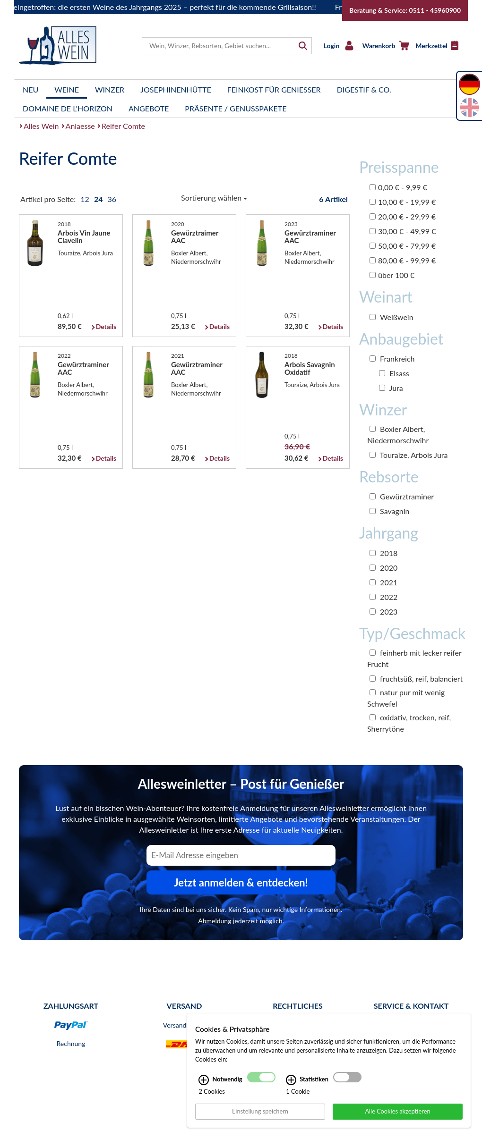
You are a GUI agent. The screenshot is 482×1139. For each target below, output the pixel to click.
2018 (383, 552)
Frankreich (392, 358)
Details (106, 326)
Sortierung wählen (214, 197)
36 (111, 198)
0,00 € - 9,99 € (398, 187)
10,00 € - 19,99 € (403, 201)
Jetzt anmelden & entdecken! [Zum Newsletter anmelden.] (241, 882)
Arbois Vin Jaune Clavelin (84, 236)
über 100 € (392, 274)
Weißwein (391, 316)
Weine (66, 89)
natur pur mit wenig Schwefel (406, 698)
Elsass (394, 373)
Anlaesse (80, 125)
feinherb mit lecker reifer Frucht (414, 658)
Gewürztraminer (402, 496)
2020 (383, 567)
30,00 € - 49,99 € (403, 231)
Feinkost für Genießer (274, 89)
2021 (383, 582)
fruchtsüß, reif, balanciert (416, 678)
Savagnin (390, 510)
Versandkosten (184, 1025)
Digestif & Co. (364, 89)
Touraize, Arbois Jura (409, 454)
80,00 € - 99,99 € (403, 260)
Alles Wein (41, 125)
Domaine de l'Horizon (67, 108)
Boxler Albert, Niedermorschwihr (398, 434)
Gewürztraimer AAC (194, 236)
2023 (383, 611)
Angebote (149, 108)
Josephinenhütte (175, 89)
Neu (30, 89)
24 (99, 198)
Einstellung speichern (260, 1111)
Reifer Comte (123, 125)
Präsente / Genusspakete (235, 108)
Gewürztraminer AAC (310, 236)
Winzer (109, 89)
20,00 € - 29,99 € (403, 216)
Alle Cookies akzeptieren (397, 1111)
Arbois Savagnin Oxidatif (309, 368)
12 (85, 198)
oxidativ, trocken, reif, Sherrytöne (409, 723)
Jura (391, 387)
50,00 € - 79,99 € (403, 245)
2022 (383, 596)
